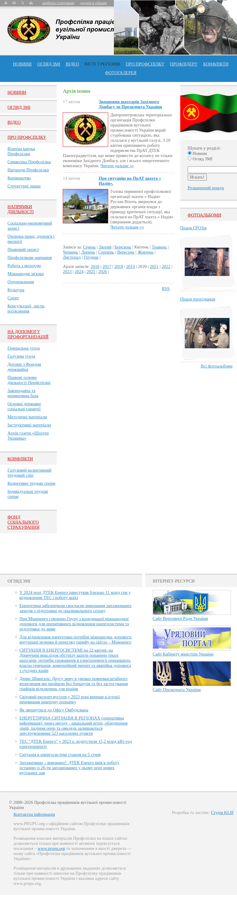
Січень (89, 247)
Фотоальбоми (204, 215)
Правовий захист (23, 249)
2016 (95, 266)
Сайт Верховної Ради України (180, 618)
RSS (166, 288)
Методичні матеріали (27, 416)
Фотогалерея (121, 72)
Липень (88, 252)
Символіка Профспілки (29, 161)
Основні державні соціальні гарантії (24, 406)
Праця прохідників (197, 299)
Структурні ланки (24, 186)
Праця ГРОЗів (193, 227)
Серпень (106, 252)
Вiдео (14, 122)
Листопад (72, 257)
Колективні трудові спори (31, 483)
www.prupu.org (51, 848)
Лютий (105, 247)
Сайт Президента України (177, 689)
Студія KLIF (222, 812)
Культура (15, 289)
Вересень (125, 252)
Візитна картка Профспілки (21, 151)
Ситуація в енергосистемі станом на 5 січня (60, 754)
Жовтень (145, 252)
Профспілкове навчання (29, 257)
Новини (22, 64)
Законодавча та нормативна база (22, 393)
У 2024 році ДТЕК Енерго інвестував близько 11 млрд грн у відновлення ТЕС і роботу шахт (75, 595)
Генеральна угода (23, 348)
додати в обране (93, 3)
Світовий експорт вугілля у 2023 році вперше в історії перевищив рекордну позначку (69, 699)
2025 (90, 271)
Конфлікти (20, 458)
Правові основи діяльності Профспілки (29, 380)
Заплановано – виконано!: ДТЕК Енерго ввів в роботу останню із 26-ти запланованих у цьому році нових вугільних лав (69, 767)
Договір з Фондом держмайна (24, 367)
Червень (70, 252)
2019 (130, 266)
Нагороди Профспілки (28, 169)
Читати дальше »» (117, 165)
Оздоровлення (20, 281)
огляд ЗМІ (48, 64)
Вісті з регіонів (102, 64)
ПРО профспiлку (145, 64)
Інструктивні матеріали (29, 425)
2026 (102, 271)
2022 (166, 266)
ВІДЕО (72, 64)
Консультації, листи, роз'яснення (26, 308)
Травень (159, 247)
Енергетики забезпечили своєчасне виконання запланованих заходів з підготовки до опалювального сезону (75, 608)
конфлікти (216, 64)
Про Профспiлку (26, 137)
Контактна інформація (34, 814)
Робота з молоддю (24, 265)
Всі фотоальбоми (217, 366)
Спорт (13, 297)
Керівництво (19, 178)
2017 (107, 266)
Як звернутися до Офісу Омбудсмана (53, 710)
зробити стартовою (58, 3)
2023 (67, 271)
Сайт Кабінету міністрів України (183, 654)
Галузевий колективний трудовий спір (29, 473)
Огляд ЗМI (18, 107)
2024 (79, 271)
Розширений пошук (206, 187)
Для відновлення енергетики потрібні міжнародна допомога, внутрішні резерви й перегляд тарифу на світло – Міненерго (75, 639)
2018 (118, 266)
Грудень (91, 257)
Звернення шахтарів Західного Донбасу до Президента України (130, 104)
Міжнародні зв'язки (25, 273)
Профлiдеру (184, 64)
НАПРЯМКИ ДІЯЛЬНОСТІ (20, 209)
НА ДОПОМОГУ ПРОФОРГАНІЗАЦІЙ (27, 334)
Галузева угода (21, 356)
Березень (122, 247)
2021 (154, 266)
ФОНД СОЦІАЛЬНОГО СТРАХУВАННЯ (23, 522)
